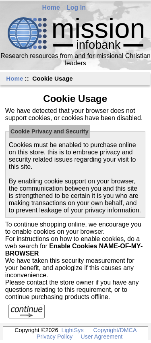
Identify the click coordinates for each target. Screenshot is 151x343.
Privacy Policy (55, 336)
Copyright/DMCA (115, 330)
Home (51, 7)
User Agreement (101, 336)
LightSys (72, 330)
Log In (76, 7)
